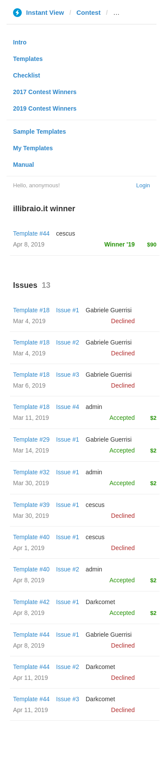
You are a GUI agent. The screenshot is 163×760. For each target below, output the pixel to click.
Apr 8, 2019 (28, 580)
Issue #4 (67, 406)
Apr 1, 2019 (28, 547)
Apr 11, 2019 (30, 677)
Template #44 (31, 233)
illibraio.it (127, 12)
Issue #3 (67, 374)
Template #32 (31, 472)
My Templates (33, 148)
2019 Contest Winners (45, 108)
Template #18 (31, 310)
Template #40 (31, 537)
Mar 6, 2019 (29, 385)
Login (143, 185)
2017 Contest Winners (45, 91)
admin (94, 406)
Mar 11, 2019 (31, 417)
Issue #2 (67, 342)
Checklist (26, 75)
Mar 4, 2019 (29, 321)
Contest (89, 12)
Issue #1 (67, 310)
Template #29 (31, 439)
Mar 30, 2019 (31, 483)
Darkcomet (100, 601)
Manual (23, 164)
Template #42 (31, 601)
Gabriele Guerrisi (109, 310)
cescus (65, 233)
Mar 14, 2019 (31, 450)
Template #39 (31, 504)
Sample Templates (39, 131)
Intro (20, 42)
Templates (28, 58)
